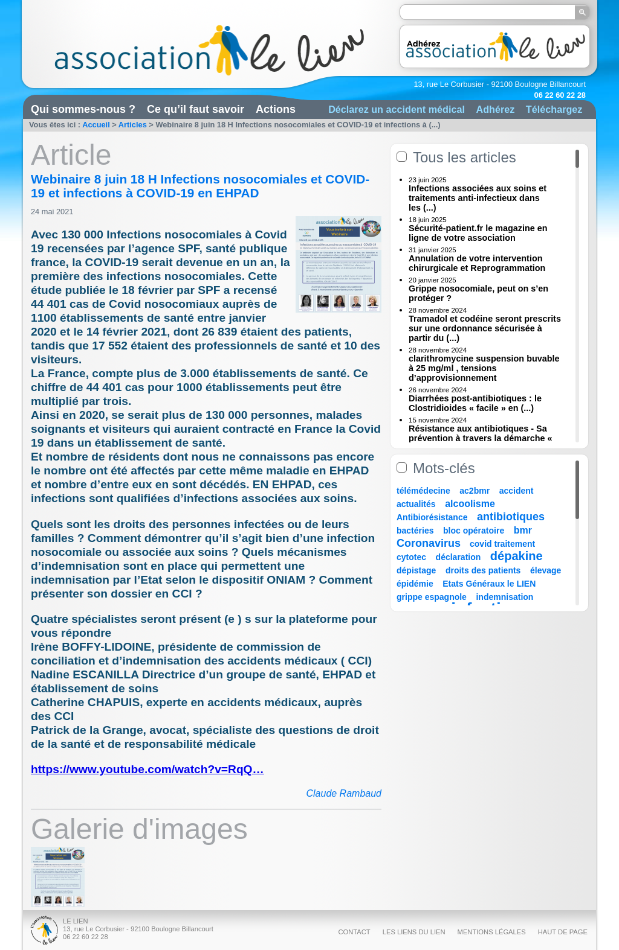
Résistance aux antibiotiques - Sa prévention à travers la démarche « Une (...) (481, 438)
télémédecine (423, 491)
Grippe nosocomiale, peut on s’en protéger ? (478, 293)
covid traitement (502, 544)
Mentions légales (492, 932)
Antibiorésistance (432, 517)
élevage (545, 570)
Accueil (96, 124)
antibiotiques (511, 517)
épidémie (415, 583)
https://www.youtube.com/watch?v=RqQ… (147, 769)
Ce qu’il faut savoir (195, 109)
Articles (132, 124)
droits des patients (483, 570)
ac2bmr (474, 491)
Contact (354, 932)
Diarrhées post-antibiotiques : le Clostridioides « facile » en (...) (475, 403)
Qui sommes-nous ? (83, 109)
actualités (416, 504)
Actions (276, 109)
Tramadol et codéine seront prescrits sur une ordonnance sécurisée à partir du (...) (485, 328)
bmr (523, 530)
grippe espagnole (432, 597)
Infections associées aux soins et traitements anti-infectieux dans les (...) (477, 197)
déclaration (458, 557)
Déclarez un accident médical (396, 109)
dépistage (416, 570)
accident (516, 491)
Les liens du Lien (414, 932)
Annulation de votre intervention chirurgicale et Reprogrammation (477, 263)
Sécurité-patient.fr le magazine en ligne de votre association (478, 233)
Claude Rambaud (343, 793)
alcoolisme (470, 504)
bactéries (415, 530)
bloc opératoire (473, 530)
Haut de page (563, 932)
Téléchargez (554, 109)
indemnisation (504, 597)
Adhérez (495, 109)
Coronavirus (430, 543)
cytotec (411, 557)
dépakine (516, 556)
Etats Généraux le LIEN (489, 583)
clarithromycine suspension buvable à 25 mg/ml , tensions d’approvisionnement (484, 368)
